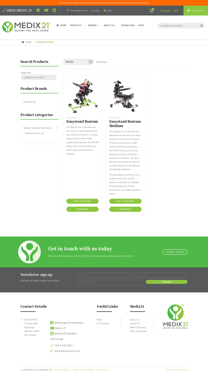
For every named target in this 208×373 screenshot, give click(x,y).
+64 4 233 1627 (61, 345)
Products (77, 25)
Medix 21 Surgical (142, 327)
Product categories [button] (36, 115)
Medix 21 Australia (142, 331)
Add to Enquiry (82, 201)
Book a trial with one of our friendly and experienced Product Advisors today (104, 2)
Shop (141, 25)
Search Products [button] (34, 62)
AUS (175, 10)
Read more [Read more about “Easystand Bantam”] (82, 209)
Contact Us (195, 10)
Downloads (128, 25)
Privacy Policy (62, 370)
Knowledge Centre (77, 10)
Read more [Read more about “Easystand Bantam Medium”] (125, 209)
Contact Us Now (175, 252)
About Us (111, 25)
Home (61, 25)
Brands (94, 25)
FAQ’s (108, 10)
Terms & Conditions (83, 370)
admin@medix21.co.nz (65, 351)
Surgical (165, 10)
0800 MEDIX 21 (17, 10)
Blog (95, 10)
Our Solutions (109, 323)
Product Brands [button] (33, 88)
